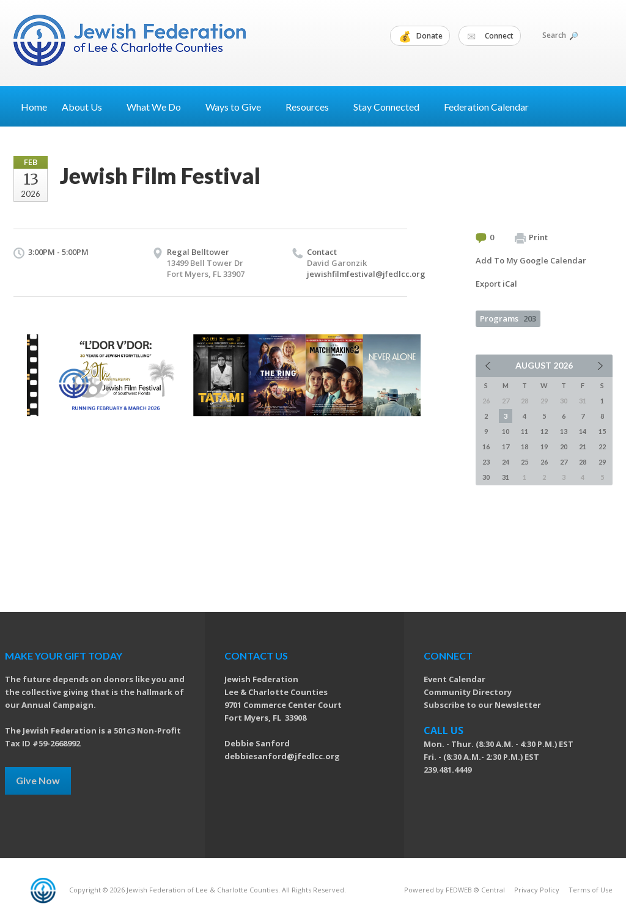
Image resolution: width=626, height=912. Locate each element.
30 (486, 477)
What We (159, 106)
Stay (391, 106)
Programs (508, 318)
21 (582, 446)
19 (544, 446)
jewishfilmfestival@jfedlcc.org (366, 273)
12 (544, 431)
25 (524, 462)
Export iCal (496, 283)
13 (563, 431)
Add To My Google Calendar (531, 260)
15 (602, 431)
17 (505, 446)
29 (602, 462)
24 (505, 462)
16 (486, 446)
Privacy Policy (536, 889)
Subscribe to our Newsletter (482, 704)
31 (505, 477)
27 (563, 462)
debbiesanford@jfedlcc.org (282, 756)
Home (34, 106)
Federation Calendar (486, 106)
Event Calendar (454, 679)
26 (544, 462)
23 (486, 462)
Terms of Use (591, 889)
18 (524, 446)
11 (524, 431)
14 (582, 431)
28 (582, 462)
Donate (421, 36)
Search (559, 35)
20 (563, 446)
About (87, 106)
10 (505, 431)
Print (531, 238)
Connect (490, 36)
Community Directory (468, 691)
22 (602, 446)
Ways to (238, 106)
